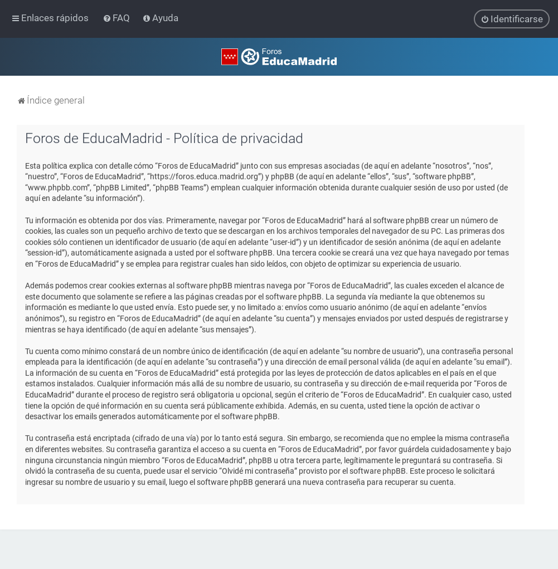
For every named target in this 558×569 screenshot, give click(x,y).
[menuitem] (117, 17)
